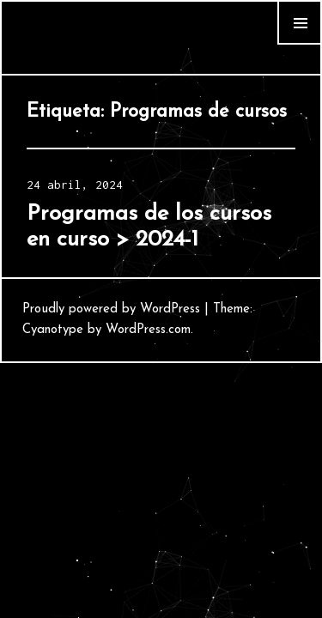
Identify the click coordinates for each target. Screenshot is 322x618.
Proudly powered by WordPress (111, 309)
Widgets (299, 44)
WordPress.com (148, 330)
